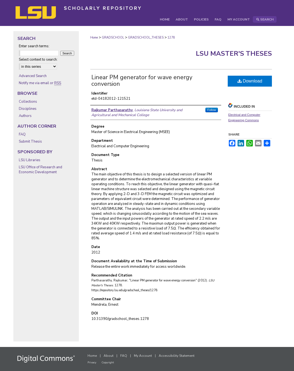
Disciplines (28, 108)
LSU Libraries (29, 160)
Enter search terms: (34, 46)
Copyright (107, 362)
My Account (143, 356)
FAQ (22, 134)
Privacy (92, 362)
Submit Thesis (30, 141)
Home (94, 38)
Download (250, 81)
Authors (25, 115)
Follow (211, 109)
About (108, 356)
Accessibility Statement (176, 356)
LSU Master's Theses (234, 53)
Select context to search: (38, 59)
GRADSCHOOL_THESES (146, 38)
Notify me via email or (40, 83)
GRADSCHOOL (113, 38)
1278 (171, 38)
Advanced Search (33, 75)
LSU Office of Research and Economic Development (40, 170)
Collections (28, 101)
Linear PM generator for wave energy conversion (141, 80)
